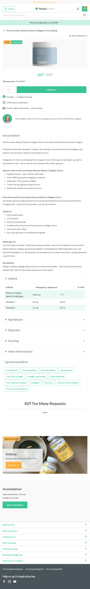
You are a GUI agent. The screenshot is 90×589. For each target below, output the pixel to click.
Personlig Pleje (29, 370)
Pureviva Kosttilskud (17, 389)
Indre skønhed (57, 376)
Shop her (13, 465)
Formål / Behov (48, 370)
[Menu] (9, 8)
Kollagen (35, 382)
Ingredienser (66, 370)
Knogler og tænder (37, 376)
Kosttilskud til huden (17, 382)
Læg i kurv (51, 89)
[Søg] (84, 15)
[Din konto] (78, 8)
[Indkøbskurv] (85, 8)
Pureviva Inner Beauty (67, 382)
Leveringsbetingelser (34, 569)
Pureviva (48, 382)
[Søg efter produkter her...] (42, 15)
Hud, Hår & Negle (15, 376)
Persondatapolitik (54, 569)
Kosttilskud (12, 370)
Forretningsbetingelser (13, 569)
